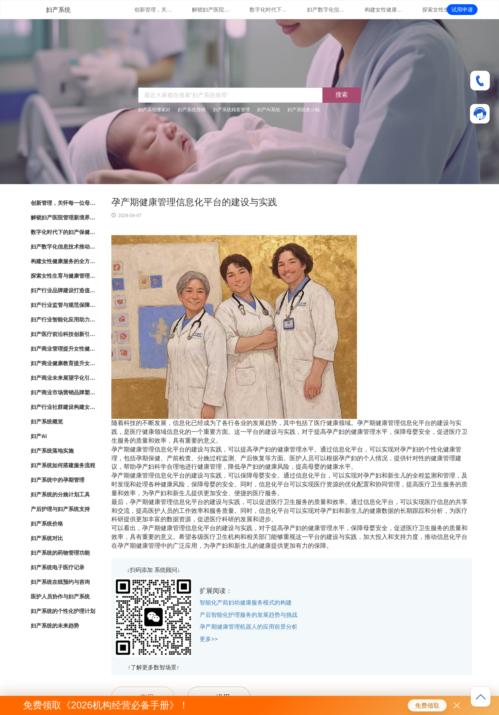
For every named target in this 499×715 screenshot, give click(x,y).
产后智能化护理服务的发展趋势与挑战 (248, 614)
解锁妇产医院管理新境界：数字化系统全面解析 (211, 10)
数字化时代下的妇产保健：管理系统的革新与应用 (269, 10)
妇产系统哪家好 (154, 109)
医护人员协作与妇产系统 (60, 596)
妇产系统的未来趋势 (55, 626)
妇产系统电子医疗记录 (57, 567)
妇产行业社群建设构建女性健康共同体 (63, 407)
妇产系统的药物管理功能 (60, 553)
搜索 (341, 94)
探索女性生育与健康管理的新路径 (441, 10)
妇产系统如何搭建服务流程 (63, 465)
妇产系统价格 (47, 524)
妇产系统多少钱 (304, 109)
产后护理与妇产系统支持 (60, 509)
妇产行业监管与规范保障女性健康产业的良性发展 (63, 305)
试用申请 (462, 10)
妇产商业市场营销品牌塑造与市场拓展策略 (63, 392)
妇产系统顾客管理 (231, 109)
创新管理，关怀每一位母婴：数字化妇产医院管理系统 (153, 10)
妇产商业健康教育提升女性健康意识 (63, 363)
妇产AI (39, 436)
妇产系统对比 (47, 538)
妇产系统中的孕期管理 (57, 480)
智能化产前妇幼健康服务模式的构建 (246, 602)
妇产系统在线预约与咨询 (60, 582)
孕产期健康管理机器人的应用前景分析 (248, 626)
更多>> (209, 639)
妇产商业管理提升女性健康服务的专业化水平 (63, 349)
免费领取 (427, 705)
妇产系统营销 (191, 109)
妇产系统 (58, 10)
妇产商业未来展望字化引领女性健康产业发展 (63, 378)
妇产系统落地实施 (52, 451)
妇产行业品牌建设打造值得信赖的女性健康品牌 (63, 290)
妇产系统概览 (47, 421)
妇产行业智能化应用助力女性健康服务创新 (63, 319)
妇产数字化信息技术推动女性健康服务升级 (326, 10)
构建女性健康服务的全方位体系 (384, 10)
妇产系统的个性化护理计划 (63, 611)
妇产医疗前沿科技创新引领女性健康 (63, 334)
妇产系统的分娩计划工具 (60, 494)
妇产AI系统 (268, 109)
